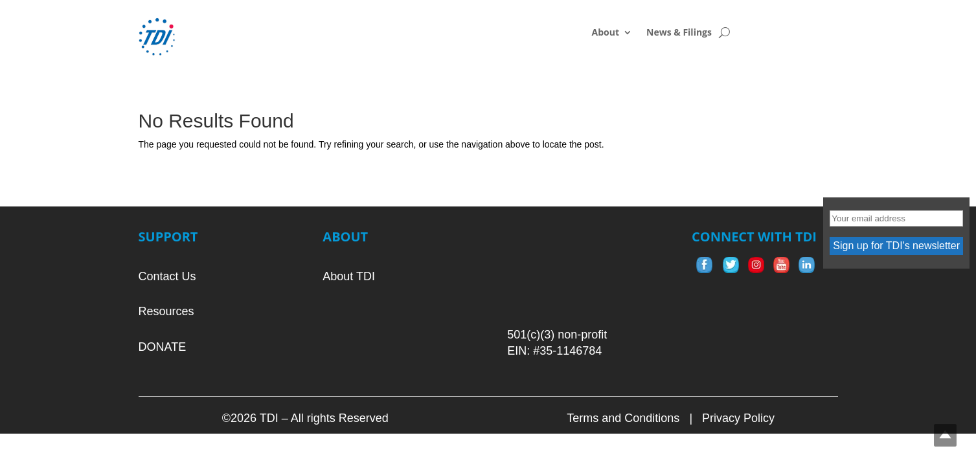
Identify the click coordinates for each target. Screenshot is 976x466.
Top (945, 435)
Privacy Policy (738, 418)
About (605, 33)
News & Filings (679, 33)
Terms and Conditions (623, 418)
